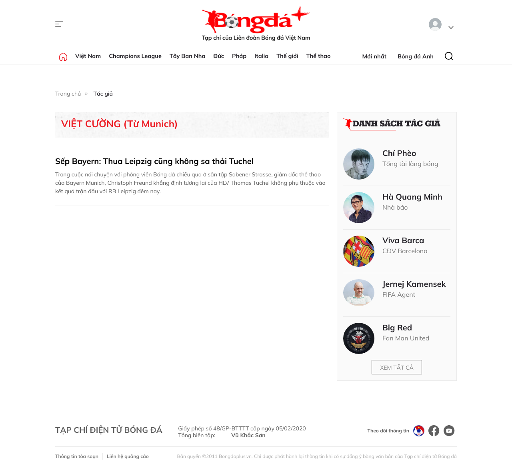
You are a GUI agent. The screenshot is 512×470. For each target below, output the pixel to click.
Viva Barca (403, 240)
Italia (261, 56)
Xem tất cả (397, 367)
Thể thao (318, 56)
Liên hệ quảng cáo (128, 456)
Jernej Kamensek (414, 284)
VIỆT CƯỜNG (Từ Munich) (119, 124)
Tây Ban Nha (188, 56)
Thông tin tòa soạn (76, 456)
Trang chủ (68, 93)
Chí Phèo (399, 153)
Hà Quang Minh (412, 197)
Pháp (239, 56)
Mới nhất (374, 56)
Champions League (135, 56)
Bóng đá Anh (416, 56)
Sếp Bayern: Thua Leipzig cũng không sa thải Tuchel (154, 161)
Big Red (397, 327)
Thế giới (287, 56)
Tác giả (103, 93)
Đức (218, 56)
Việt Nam (88, 56)
